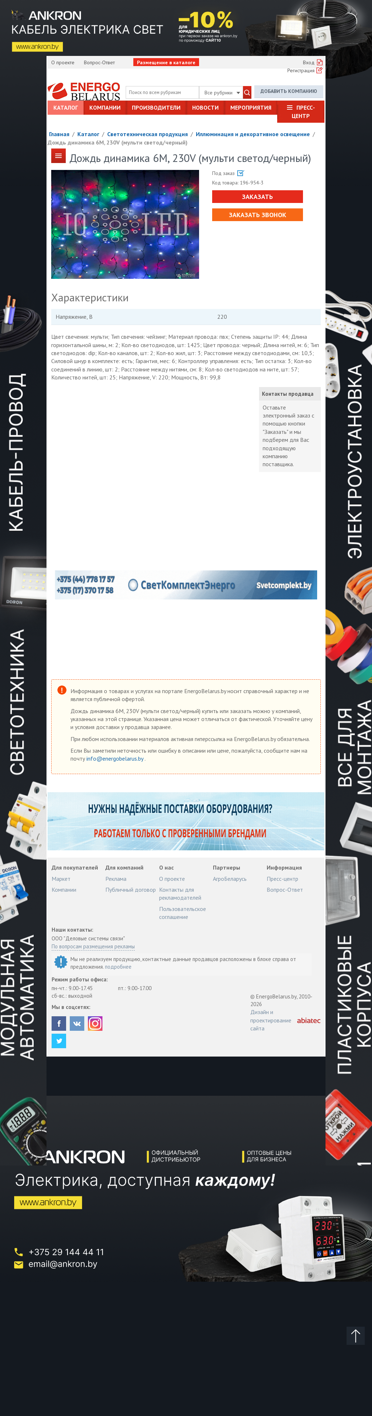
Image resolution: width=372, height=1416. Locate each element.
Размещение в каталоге (166, 62)
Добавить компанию (288, 91)
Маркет (61, 878)
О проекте (62, 62)
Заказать (257, 196)
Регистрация (301, 70)
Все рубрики (222, 92)
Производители (156, 107)
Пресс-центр (303, 111)
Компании (105, 107)
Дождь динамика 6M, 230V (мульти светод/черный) (117, 142)
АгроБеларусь (230, 878)
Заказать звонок (257, 215)
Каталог (65, 107)
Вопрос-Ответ (99, 62)
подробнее (118, 966)
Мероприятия (250, 107)
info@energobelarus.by (115, 758)
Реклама (115, 878)
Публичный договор (130, 889)
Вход (309, 62)
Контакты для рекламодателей (180, 893)
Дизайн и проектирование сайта (270, 1020)
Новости (205, 107)
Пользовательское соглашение (182, 912)
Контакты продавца (288, 393)
